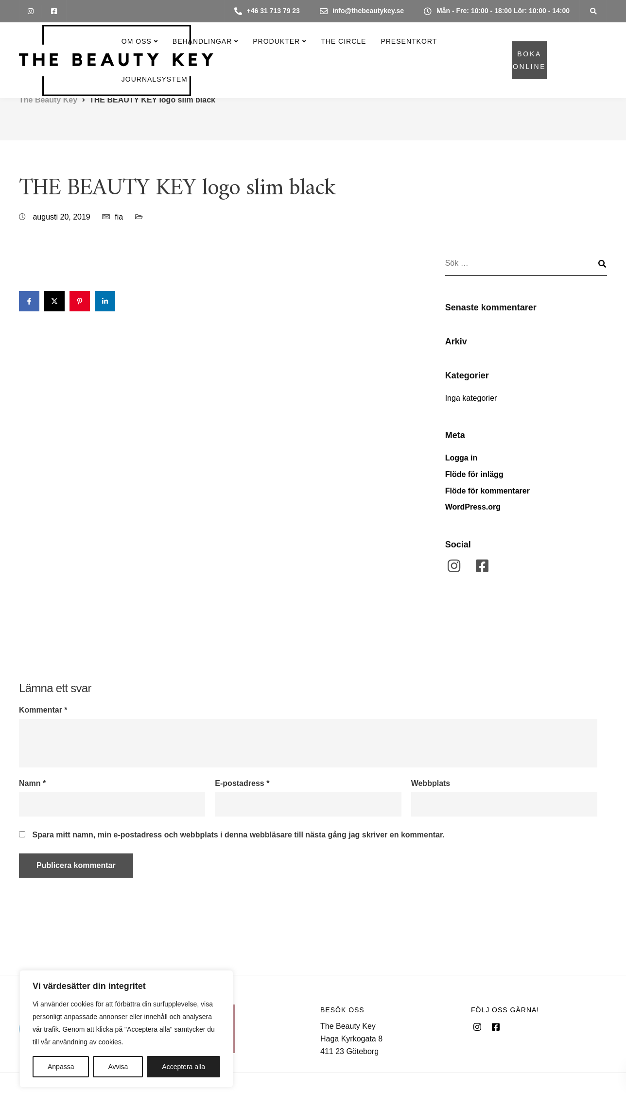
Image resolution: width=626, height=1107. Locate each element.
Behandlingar (202, 41)
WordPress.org (473, 507)
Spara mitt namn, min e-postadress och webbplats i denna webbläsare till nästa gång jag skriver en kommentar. (238, 835)
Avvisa (118, 1067)
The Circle (343, 41)
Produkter (276, 41)
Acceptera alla (183, 1067)
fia (119, 217)
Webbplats (431, 783)
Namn (32, 783)
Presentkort (409, 41)
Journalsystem (155, 79)
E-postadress (242, 783)
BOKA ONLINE (529, 60)
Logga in (461, 458)
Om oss (137, 41)
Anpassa (61, 1067)
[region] (126, 1029)
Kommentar (43, 710)
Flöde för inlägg (474, 474)
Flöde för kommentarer (487, 491)
